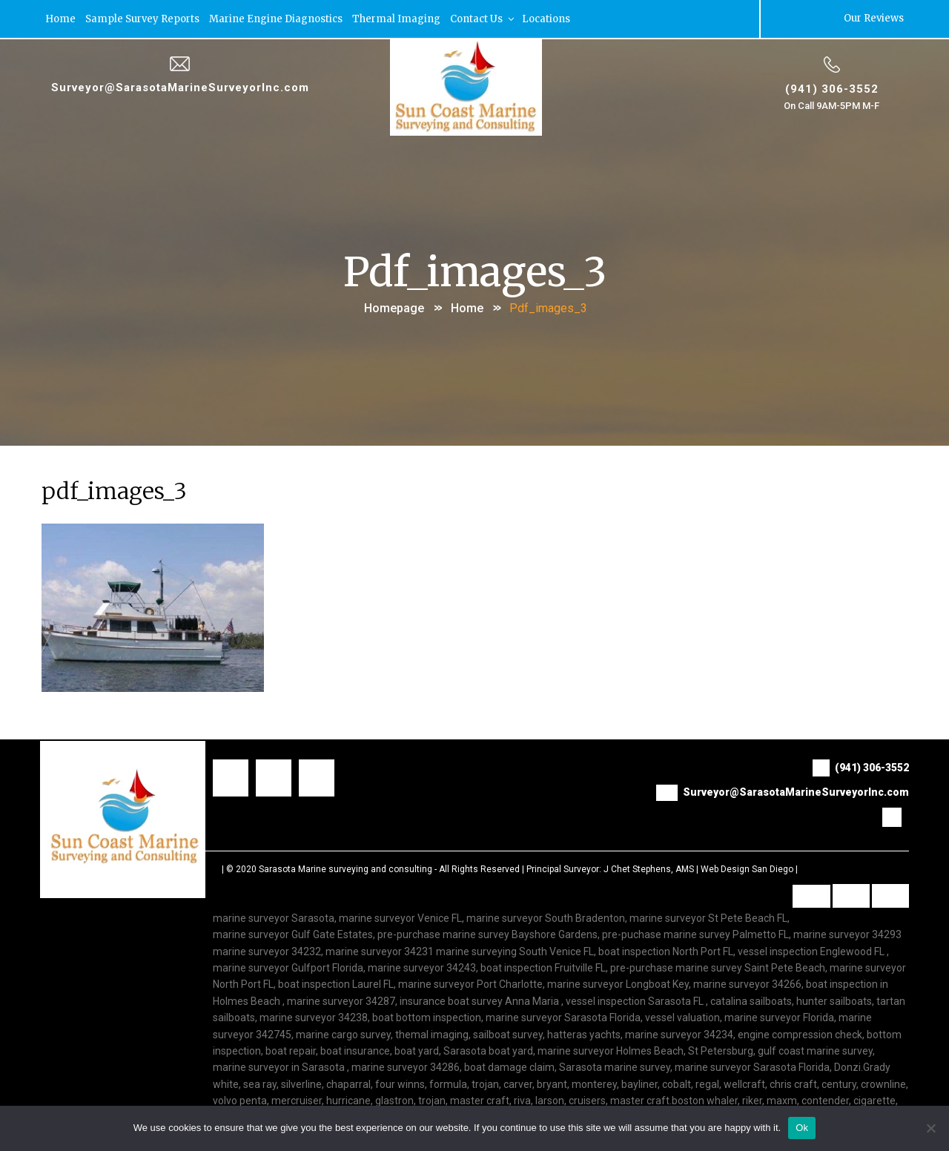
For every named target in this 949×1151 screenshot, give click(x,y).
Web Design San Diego (747, 868)
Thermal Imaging (396, 18)
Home (60, 18)
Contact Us (483, 18)
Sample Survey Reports (142, 18)
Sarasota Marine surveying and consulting (345, 868)
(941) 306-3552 (832, 88)
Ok (802, 1127)
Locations (546, 18)
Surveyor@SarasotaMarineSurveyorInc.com (180, 86)
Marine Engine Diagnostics (276, 18)
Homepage (394, 307)
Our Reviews (874, 18)
